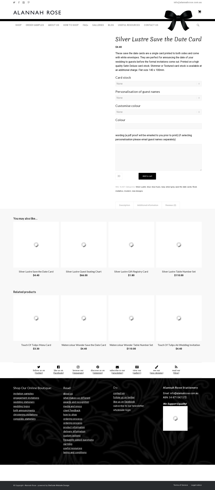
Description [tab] (124, 205)
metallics (119, 191)
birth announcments (24, 410)
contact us (119, 393)
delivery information (74, 431)
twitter (39, 373)
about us (68, 393)
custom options (72, 435)
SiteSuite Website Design (58, 485)
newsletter (117, 373)
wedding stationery (24, 402)
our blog (67, 444)
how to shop (70, 414)
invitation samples (23, 393)
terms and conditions (75, 452)
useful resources (72, 448)
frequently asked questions (78, 439)
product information (74, 427)
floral (195, 187)
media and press (72, 406)
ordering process (72, 418)
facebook (58, 373)
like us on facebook (124, 401)
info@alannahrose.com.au (188, 2)
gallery (137, 373)
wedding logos (21, 406)
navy (163, 187)
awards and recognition (76, 402)
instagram (78, 373)
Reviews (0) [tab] (171, 205)
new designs (137, 191)
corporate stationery (24, 418)
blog (176, 373)
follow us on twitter (124, 397)
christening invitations (25, 414)
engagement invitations (26, 397)
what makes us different (76, 397)
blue (149, 187)
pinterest (98, 373)
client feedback (71, 410)
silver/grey (170, 187)
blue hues (156, 187)
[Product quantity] (118, 176)
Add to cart (147, 176)
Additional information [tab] (148, 205)
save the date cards (183, 187)
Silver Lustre (141, 187)
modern (127, 191)
